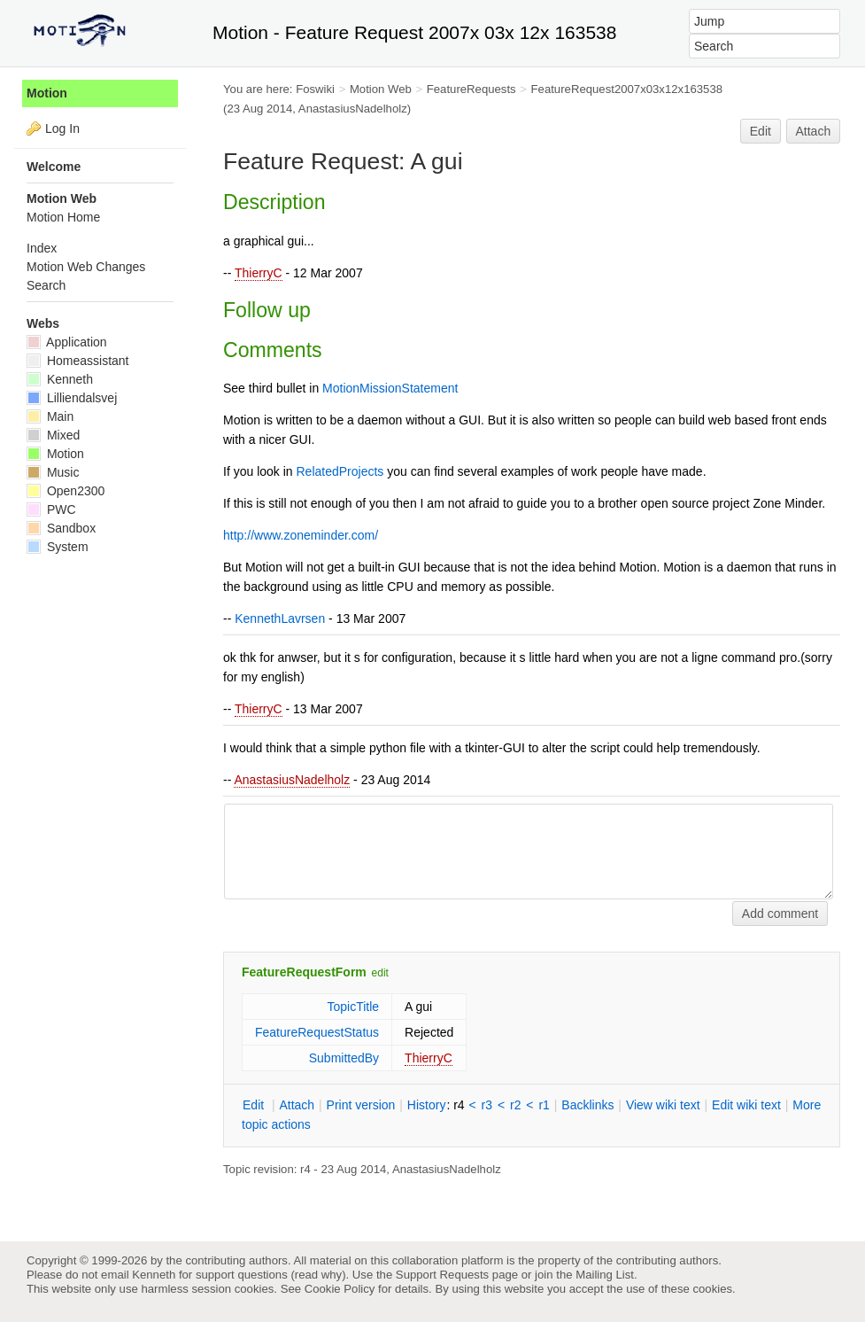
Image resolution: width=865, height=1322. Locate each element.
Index (42, 248)
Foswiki (315, 89)
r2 (515, 1105)
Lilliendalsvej (72, 398)
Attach (813, 131)
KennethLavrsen (280, 618)
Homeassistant (77, 361)
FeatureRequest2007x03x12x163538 (627, 89)
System (58, 547)
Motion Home (63, 217)
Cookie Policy (340, 1288)
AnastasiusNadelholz (292, 780)
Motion (47, 93)
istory (426, 1105)
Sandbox (61, 528)
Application (67, 342)
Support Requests (442, 1274)
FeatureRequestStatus (317, 1032)
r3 (487, 1105)
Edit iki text (746, 1105)
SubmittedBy (344, 1058)
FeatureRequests (471, 89)
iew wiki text (663, 1105)
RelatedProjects (340, 471)
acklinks (587, 1105)
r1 (543, 1105)
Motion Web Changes (86, 267)
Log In (62, 128)
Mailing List (604, 1274)
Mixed (53, 435)
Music (53, 472)
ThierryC (258, 273)
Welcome (54, 166)
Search (46, 285)
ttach (296, 1105)
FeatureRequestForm (304, 972)
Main (50, 416)
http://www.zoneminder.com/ (300, 535)
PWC (51, 509)
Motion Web (381, 89)
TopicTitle (353, 1006)
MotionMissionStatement (390, 388)
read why (318, 1274)
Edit (760, 131)
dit (255, 1105)
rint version (361, 1105)
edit (380, 973)
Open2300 (65, 491)
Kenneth (60, 379)
